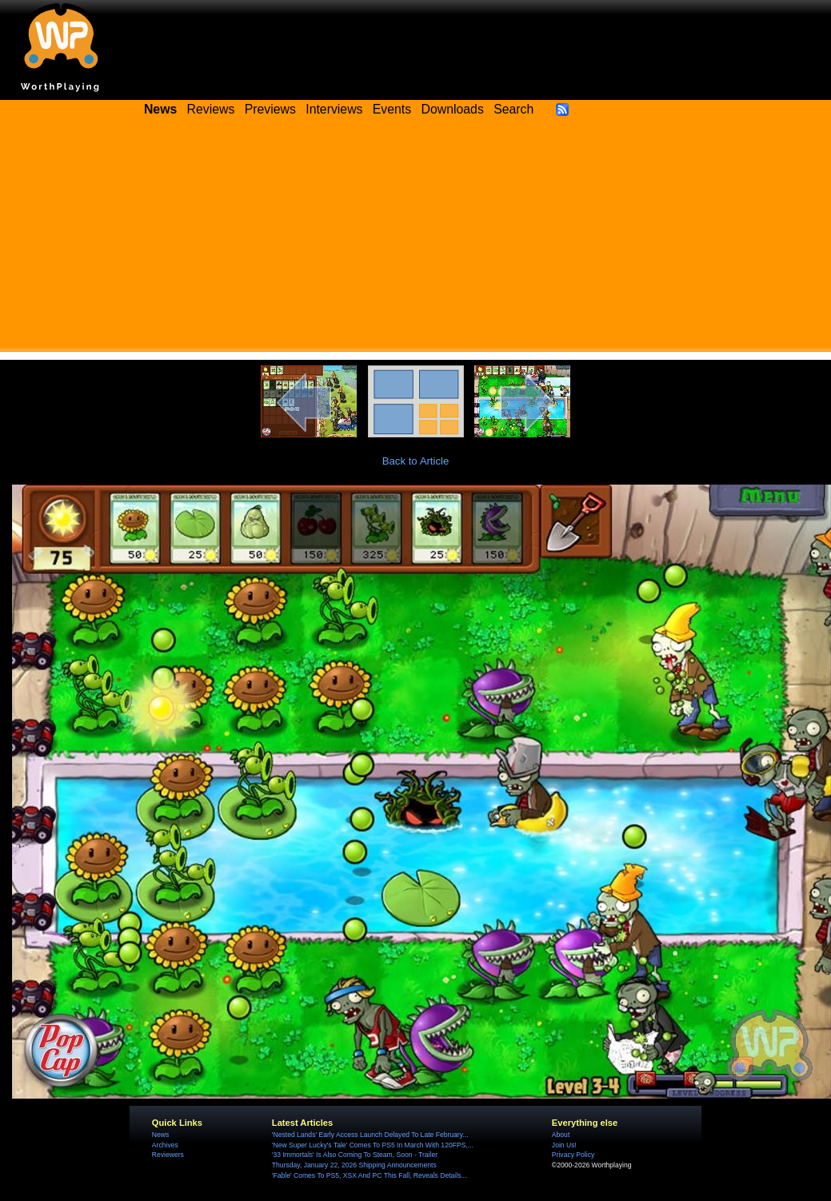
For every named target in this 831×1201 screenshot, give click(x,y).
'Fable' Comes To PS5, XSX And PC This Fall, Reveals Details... (369, 1175)
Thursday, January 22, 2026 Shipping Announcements (354, 1165)
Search (513, 109)
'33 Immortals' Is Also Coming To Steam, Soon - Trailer (354, 1155)
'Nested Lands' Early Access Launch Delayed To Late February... (370, 1135)
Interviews (334, 109)
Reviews (211, 109)
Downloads (452, 109)
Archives (165, 1145)
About (560, 1135)
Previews (270, 109)
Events (392, 109)
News (160, 1135)
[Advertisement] (415, 240)
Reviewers (168, 1155)
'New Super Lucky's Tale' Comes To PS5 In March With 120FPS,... (372, 1145)
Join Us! (564, 1145)
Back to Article (415, 461)
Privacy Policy (573, 1155)
